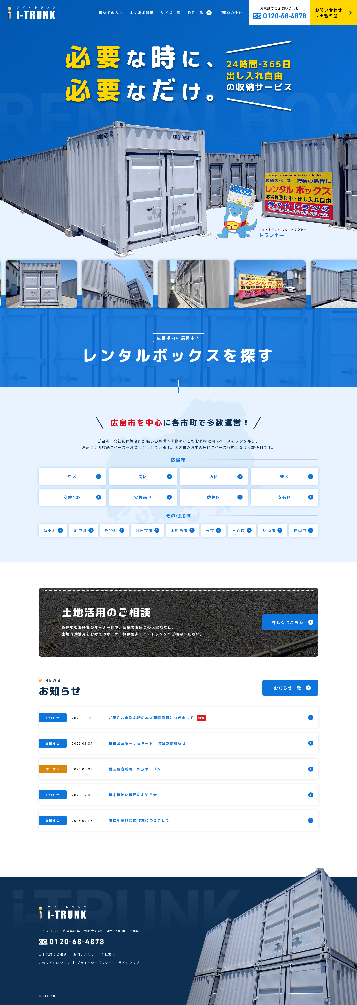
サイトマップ (129, 962)
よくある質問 (142, 12)
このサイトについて (54, 962)
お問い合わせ (83, 954)
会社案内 (108, 954)
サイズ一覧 (171, 12)
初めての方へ (111, 12)
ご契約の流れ (230, 12)
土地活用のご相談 (53, 954)
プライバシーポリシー (94, 962)
